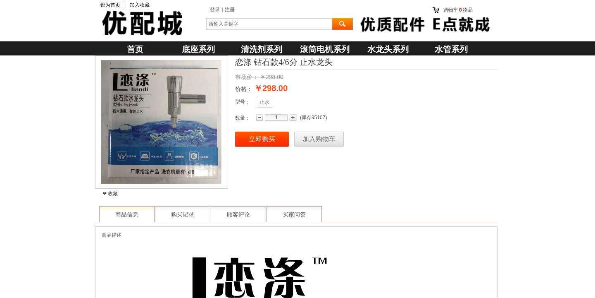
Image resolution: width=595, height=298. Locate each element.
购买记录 (182, 214)
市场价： (246, 77)
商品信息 (126, 214)
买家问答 (294, 214)
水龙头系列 (388, 49)
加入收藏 (140, 5)
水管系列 (451, 49)
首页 (135, 49)
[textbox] (269, 24)
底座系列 (198, 49)
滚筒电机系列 (325, 49)
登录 (215, 9)
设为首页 (110, 5)
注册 (230, 9)
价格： (243, 89)
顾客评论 (238, 214)
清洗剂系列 (261, 49)
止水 (264, 102)
